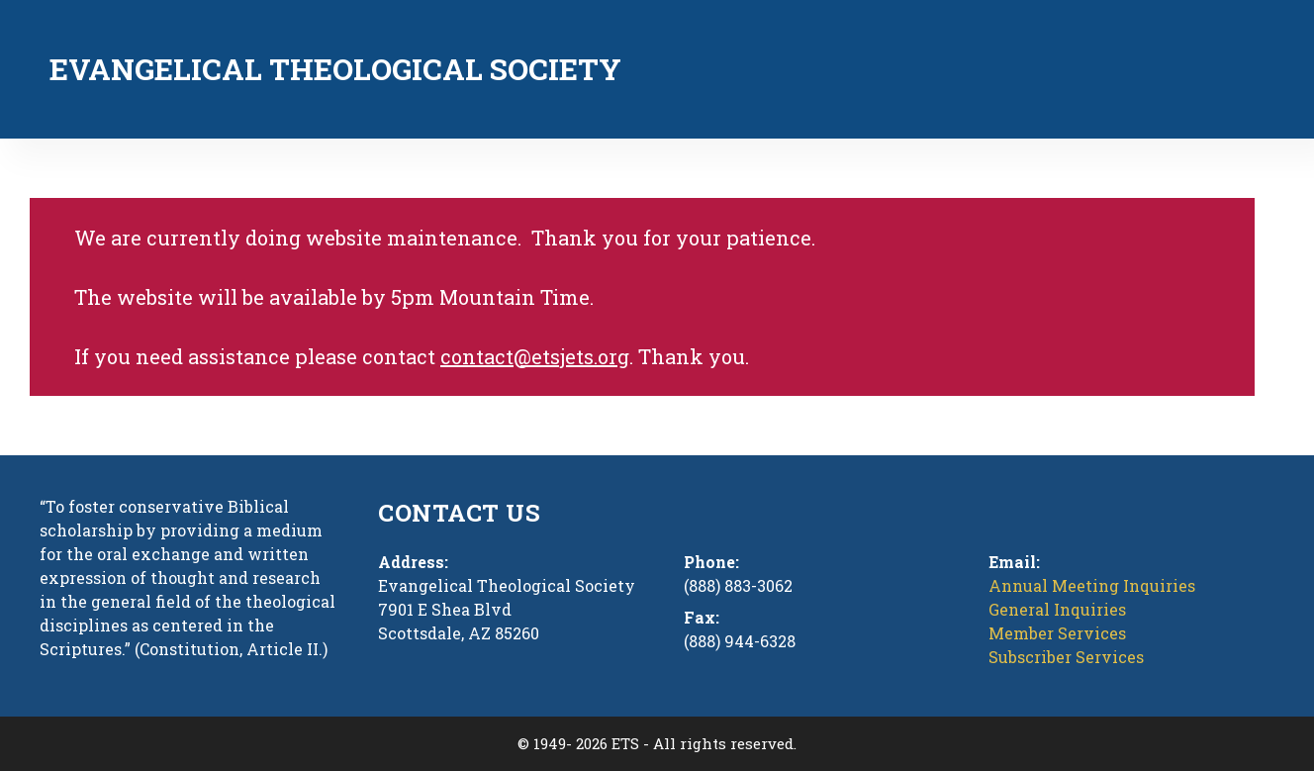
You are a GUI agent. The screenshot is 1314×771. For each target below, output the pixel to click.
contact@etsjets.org (534, 356)
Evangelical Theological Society (335, 68)
